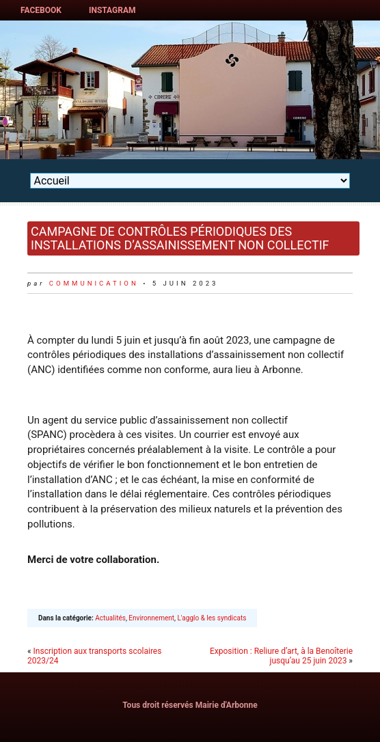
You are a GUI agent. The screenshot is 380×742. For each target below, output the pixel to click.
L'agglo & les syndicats (211, 618)
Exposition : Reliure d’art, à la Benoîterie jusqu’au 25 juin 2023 (281, 655)
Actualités (110, 618)
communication (94, 283)
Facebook (41, 10)
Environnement (151, 618)
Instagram (112, 10)
